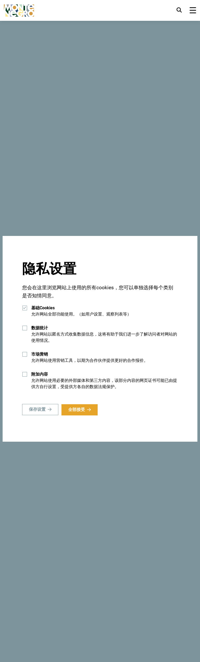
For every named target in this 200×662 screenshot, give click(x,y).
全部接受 (77, 409)
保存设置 (37, 409)
